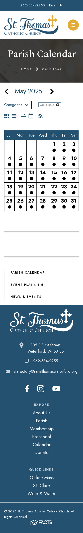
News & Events (25, 296)
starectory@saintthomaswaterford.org (45, 371)
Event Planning (27, 284)
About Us (41, 412)
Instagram (40, 388)
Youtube (56, 388)
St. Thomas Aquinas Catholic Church (31, 25)
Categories (17, 105)
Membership (42, 428)
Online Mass (42, 477)
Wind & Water (41, 493)
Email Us (56, 5)
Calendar (41, 444)
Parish (41, 420)
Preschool (41, 436)
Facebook (27, 388)
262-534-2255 (32, 5)
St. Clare (41, 485)
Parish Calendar (27, 272)
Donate (41, 452)
